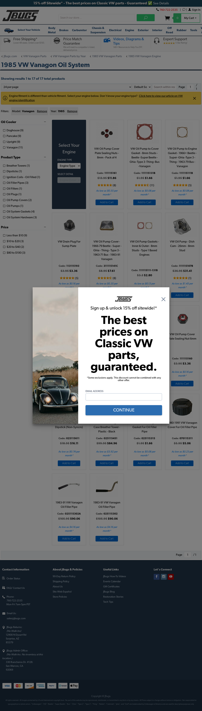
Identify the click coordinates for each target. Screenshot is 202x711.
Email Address (94, 391)
